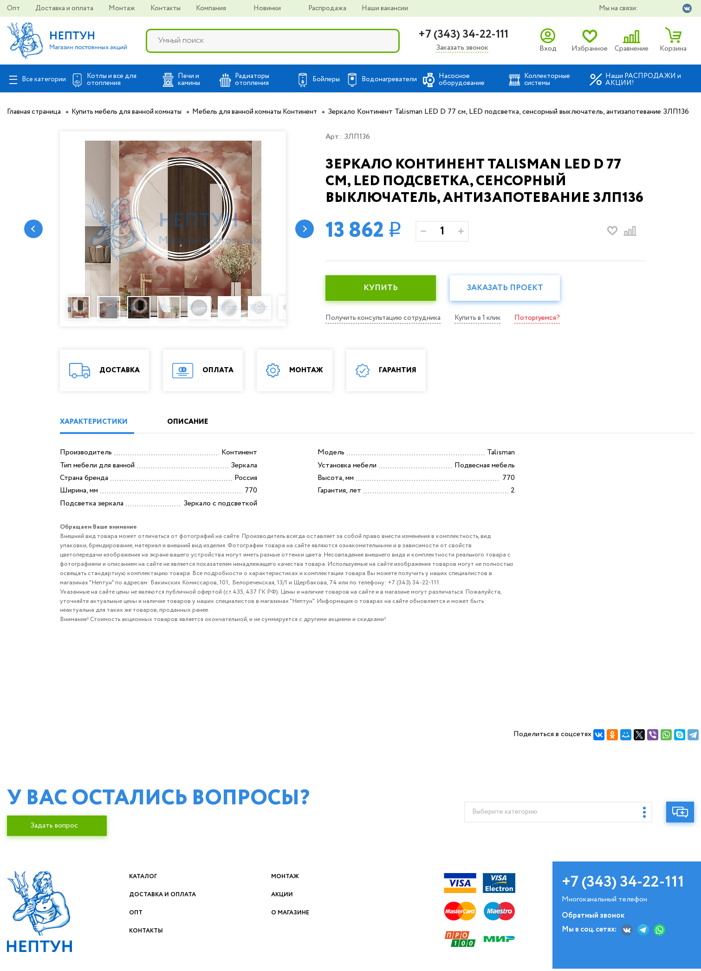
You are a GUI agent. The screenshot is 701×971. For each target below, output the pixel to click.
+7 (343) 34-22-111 (463, 34)
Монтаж (122, 8)
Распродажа (328, 8)
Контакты (166, 8)
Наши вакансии (385, 8)
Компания (211, 8)
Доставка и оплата (65, 8)
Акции (320, 906)
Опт (14, 8)
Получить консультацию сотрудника (386, 329)
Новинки (267, 8)
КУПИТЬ (383, 299)
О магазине (330, 924)
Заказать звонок (462, 48)
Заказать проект (513, 299)
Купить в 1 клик (486, 329)
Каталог (163, 888)
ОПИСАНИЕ (199, 433)
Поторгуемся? (548, 329)
